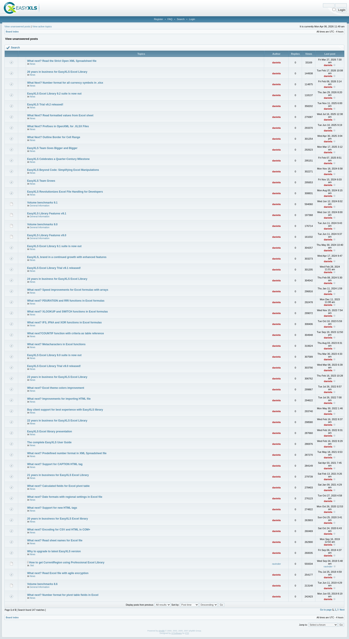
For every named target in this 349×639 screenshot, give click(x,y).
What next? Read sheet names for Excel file (54, 540)
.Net (32, 565)
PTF (187, 633)
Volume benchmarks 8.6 (42, 584)
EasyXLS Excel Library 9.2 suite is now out (54, 93)
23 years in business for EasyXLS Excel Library (57, 377)
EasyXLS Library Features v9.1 (46, 213)
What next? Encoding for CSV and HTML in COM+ (58, 529)
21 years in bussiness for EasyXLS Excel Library (58, 475)
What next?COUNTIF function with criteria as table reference (65, 333)
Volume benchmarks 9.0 (42, 224)
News (32, 64)
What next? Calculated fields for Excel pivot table (58, 486)
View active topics (42, 26)
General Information (39, 205)
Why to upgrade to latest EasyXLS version (54, 551)
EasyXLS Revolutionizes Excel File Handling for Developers (65, 191)
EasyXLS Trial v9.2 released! (45, 104)
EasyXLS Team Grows (41, 180)
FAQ (170, 19)
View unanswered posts (17, 26)
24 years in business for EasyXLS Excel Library (57, 278)
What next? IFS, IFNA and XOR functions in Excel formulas (64, 322)
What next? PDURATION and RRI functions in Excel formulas (65, 300)
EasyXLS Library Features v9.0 (46, 235)
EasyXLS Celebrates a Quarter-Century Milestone (58, 159)
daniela (276, 62)
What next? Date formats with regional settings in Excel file (64, 496)
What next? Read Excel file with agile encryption (57, 573)
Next (342, 610)
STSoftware (176, 633)
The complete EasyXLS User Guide (49, 442)
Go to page (326, 610)
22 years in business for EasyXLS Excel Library (57, 420)
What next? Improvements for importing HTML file (59, 398)
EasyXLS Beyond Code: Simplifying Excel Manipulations (63, 169)
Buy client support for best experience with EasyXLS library (65, 409)
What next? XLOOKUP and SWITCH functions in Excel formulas (67, 311)
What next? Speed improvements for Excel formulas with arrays (67, 289)
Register (158, 19)
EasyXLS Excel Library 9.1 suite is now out (54, 246)
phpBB (161, 631)
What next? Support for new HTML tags (52, 507)
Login (192, 19)
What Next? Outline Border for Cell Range (53, 137)
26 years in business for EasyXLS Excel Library (57, 71)
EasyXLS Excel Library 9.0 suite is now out (54, 355)
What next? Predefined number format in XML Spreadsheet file (67, 453)
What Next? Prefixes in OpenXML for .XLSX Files (58, 126)
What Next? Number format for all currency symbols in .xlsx (65, 82)
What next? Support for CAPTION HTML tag (54, 464)
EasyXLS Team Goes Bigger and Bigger (52, 148)
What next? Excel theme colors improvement (55, 387)
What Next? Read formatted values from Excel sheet (60, 115)
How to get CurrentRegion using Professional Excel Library (66, 562)
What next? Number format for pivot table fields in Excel (62, 595)
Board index (12, 31)
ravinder (276, 563)
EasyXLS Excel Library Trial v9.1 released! (54, 268)
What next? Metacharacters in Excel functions (56, 344)
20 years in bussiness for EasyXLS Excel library (57, 518)
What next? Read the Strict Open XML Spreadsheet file (61, 60)
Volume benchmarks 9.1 (42, 202)
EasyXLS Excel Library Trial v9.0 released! (54, 366)
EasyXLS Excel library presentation (49, 431)
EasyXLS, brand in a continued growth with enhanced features (66, 257)
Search (181, 19)
